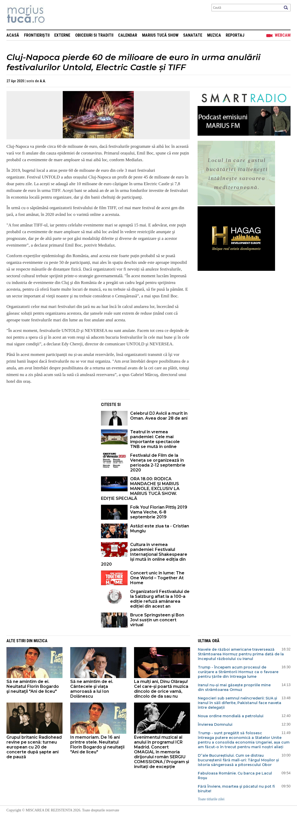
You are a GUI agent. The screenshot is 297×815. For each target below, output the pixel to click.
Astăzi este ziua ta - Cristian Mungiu (159, 528)
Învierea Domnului (215, 724)
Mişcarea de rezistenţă (53, 15)
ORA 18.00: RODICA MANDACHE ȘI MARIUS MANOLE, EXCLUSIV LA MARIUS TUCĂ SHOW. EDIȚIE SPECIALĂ (140, 488)
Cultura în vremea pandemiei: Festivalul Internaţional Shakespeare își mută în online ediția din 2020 (144, 554)
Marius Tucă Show (160, 35)
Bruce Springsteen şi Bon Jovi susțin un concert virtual (157, 620)
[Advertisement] (49, 435)
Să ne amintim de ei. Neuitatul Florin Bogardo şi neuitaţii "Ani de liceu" (32, 686)
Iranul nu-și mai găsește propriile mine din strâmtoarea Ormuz (234, 687)
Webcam (283, 35)
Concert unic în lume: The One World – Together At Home (157, 577)
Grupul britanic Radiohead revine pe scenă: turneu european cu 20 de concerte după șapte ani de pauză (34, 747)
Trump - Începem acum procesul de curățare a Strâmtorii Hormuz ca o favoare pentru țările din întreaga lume (238, 672)
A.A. (43, 81)
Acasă (12, 35)
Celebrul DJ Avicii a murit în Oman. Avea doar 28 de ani (158, 416)
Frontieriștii (37, 35)
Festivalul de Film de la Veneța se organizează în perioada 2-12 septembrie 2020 (157, 462)
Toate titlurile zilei (211, 799)
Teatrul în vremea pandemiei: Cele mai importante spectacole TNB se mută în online (155, 439)
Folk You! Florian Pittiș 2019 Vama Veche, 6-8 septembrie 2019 (158, 512)
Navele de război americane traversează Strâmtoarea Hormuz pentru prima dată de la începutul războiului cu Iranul (241, 654)
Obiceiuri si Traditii (94, 35)
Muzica (214, 35)
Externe (62, 35)
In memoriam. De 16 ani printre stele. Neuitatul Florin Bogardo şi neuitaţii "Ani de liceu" (97, 744)
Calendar (127, 35)
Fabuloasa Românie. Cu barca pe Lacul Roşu (235, 775)
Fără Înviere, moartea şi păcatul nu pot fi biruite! (236, 788)
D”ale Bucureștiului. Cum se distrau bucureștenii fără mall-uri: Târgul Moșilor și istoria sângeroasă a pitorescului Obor (238, 760)
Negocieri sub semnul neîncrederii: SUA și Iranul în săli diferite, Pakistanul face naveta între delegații (239, 703)
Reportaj (235, 35)
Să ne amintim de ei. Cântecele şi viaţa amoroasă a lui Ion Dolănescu (91, 689)
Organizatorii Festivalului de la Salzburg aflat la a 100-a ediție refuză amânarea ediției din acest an (160, 599)
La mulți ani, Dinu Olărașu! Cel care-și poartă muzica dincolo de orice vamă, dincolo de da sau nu (161, 689)
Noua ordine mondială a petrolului (230, 716)
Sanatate (192, 35)
